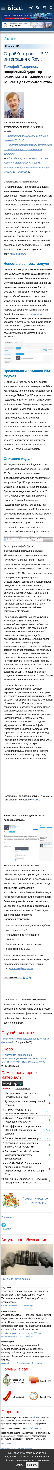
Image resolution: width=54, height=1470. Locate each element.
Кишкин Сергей (7, 1342)
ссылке (35, 799)
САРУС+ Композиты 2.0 (11, 1306)
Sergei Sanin (6, 1288)
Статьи (10, 39)
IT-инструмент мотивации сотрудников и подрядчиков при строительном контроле (28, 149)
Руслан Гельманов (9, 1311)
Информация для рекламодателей (16, 1448)
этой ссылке (36, 314)
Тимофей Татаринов (20, 67)
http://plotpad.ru (18, 254)
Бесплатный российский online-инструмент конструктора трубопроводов (22, 1155)
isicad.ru (36, 1417)
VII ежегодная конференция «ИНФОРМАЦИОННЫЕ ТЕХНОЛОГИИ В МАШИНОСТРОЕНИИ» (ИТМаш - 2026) (23, 1059)
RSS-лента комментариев (15, 1279)
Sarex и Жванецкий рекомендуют (23, 1138)
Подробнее (6, 1444)
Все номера (7, 1217)
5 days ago (28, 1306)
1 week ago (29, 1336)
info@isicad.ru (35, 1428)
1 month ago (37, 1363)
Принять (32, 1465)
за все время (23, 1088)
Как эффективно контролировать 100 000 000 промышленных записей (23, 1130)
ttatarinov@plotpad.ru (21, 968)
